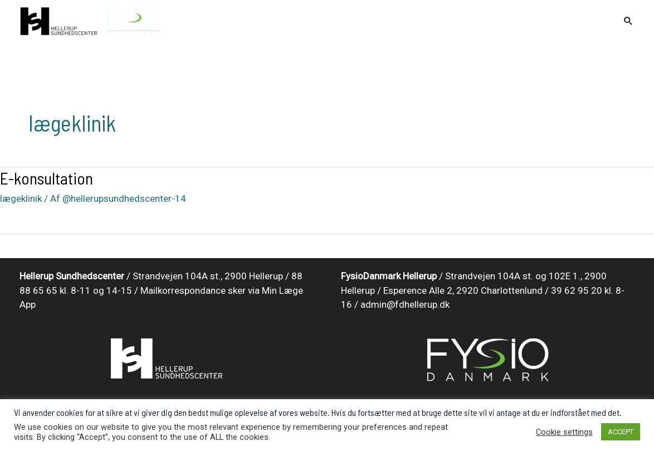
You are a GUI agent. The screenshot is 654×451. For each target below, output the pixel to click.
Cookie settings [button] (564, 432)
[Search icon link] (628, 21)
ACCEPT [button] (620, 432)
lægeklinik (21, 198)
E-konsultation (46, 178)
